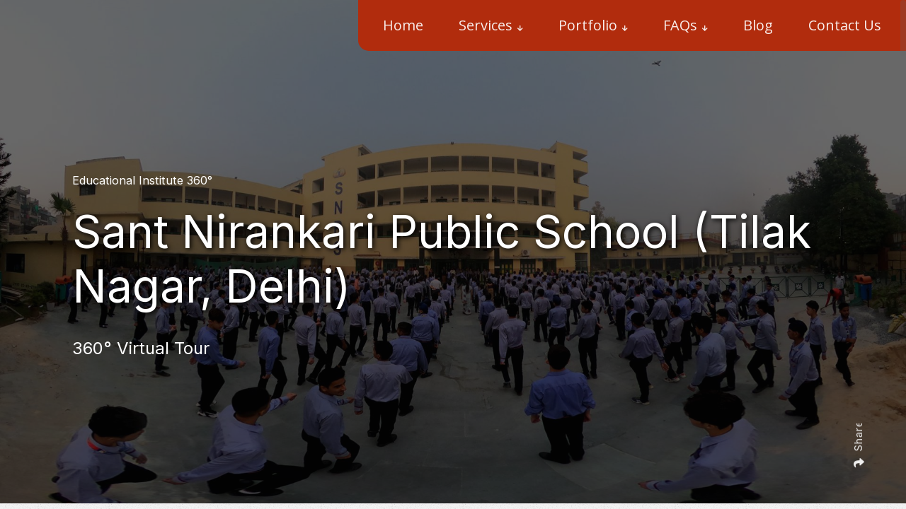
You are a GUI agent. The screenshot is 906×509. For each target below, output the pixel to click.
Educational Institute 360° (142, 180)
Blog (758, 25)
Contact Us (844, 25)
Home (403, 25)
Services (485, 25)
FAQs (680, 25)
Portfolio (587, 25)
